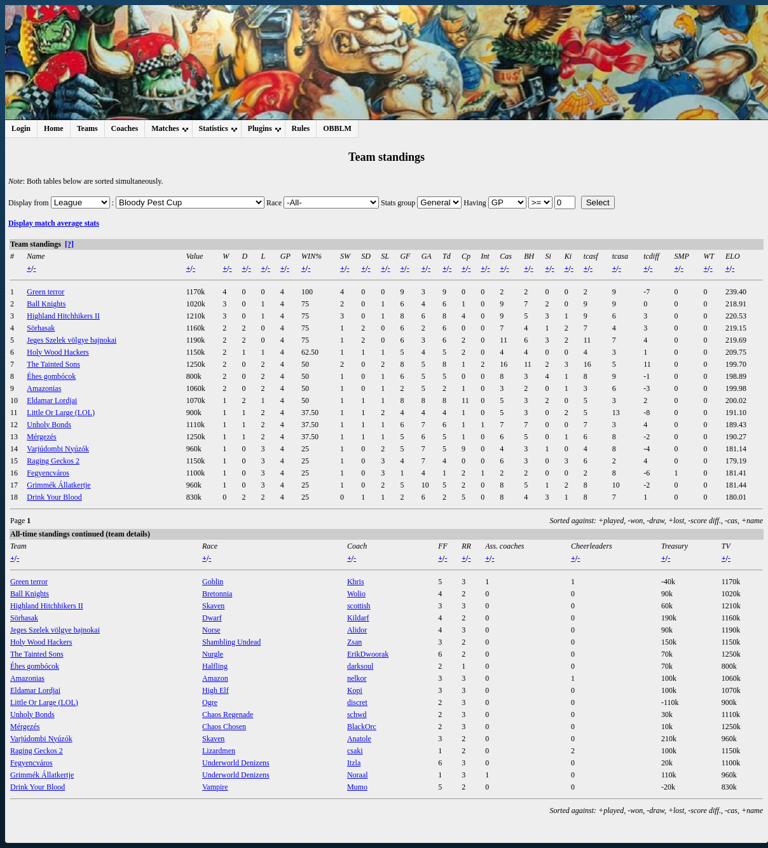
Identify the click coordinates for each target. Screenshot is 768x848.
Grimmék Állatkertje (58, 485)
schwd (357, 714)
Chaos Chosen (224, 726)
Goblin (212, 581)
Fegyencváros (48, 472)
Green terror (45, 291)
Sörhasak (41, 328)
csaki (355, 750)
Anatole (359, 738)
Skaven (213, 605)
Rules (301, 128)
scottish (359, 605)
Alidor (357, 630)
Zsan (354, 642)
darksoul (360, 666)
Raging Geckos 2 (53, 460)
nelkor (357, 678)
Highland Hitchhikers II (63, 315)
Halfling (215, 666)
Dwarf (212, 617)
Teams (87, 128)
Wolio (356, 593)
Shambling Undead (231, 642)
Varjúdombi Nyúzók (58, 448)
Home (54, 128)
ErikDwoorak (367, 654)
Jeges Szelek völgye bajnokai (71, 340)
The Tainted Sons (53, 364)
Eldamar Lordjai (52, 400)
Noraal (357, 774)
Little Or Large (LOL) (61, 412)
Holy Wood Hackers (57, 352)
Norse (211, 630)
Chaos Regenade (227, 714)
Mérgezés (41, 436)
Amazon (215, 678)
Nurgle (212, 654)
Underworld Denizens (236, 762)
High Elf (215, 690)
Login (21, 128)
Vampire (215, 787)
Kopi (354, 690)
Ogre (209, 702)
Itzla (353, 762)
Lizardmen (218, 750)
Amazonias (44, 388)
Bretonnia (217, 593)
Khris (355, 581)
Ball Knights (46, 303)
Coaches (125, 128)
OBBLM (337, 128)
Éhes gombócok (51, 376)
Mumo (357, 787)
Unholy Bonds (49, 424)
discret (357, 702)
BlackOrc (361, 726)
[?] (69, 244)
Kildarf (358, 617)
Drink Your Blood (54, 497)
